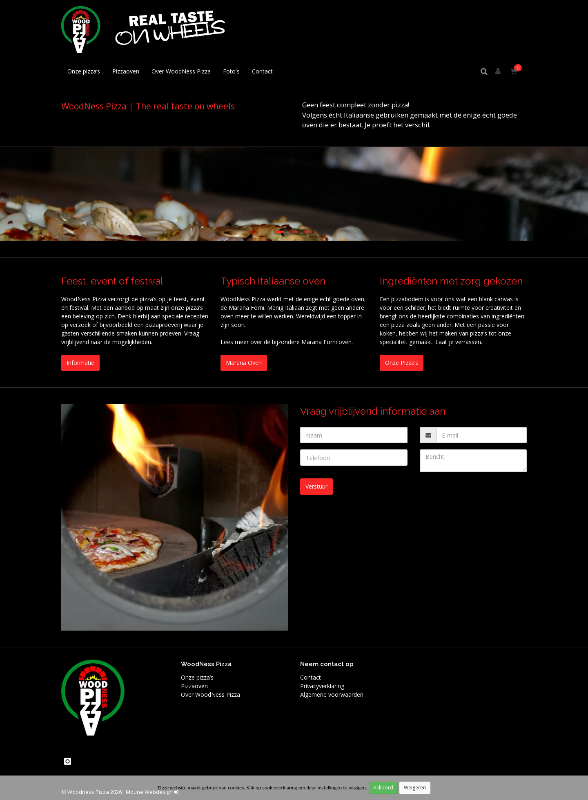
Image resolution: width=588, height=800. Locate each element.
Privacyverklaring (322, 686)
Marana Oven (244, 363)
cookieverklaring (280, 787)
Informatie (80, 363)
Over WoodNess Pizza (181, 71)
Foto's (231, 71)
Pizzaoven (125, 71)
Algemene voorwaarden (331, 694)
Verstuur (316, 486)
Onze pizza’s (83, 71)
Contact (262, 71)
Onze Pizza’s (401, 363)
